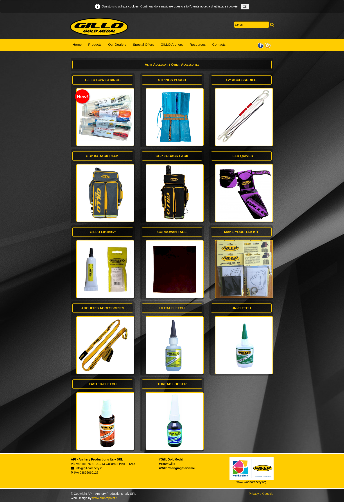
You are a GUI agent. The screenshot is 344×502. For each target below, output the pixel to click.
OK (245, 6)
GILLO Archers (172, 44)
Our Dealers (117, 44)
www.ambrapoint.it (104, 498)
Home (77, 44)
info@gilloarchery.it (86, 468)
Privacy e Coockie (261, 493)
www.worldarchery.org (251, 482)
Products (95, 44)
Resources (198, 44)
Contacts (219, 44)
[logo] (99, 27)
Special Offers (143, 44)
